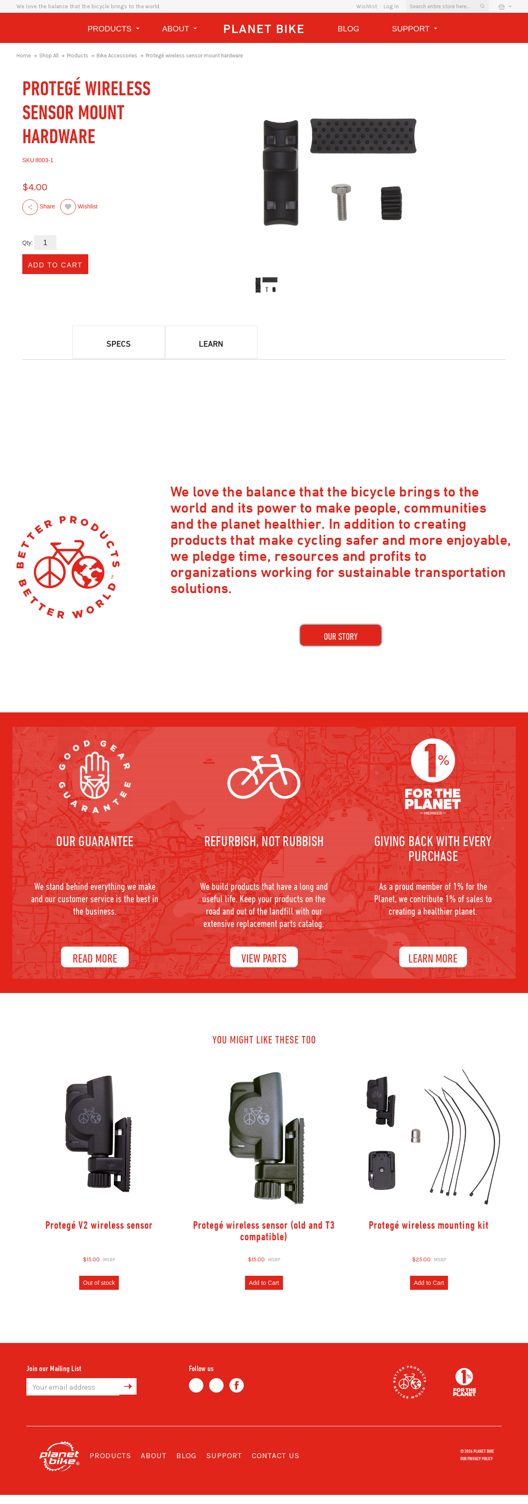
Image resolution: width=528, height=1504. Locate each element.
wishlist (366, 6)
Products (113, 29)
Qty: (27, 242)
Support (414, 29)
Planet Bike (264, 28)
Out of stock (99, 1290)
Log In (391, 6)
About (179, 29)
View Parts (264, 965)
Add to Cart (263, 1290)
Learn (211, 343)
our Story (341, 640)
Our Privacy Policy (476, 1467)
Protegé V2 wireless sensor (99, 1232)
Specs (118, 343)
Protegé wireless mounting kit (429, 1232)
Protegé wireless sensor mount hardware (194, 55)
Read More (95, 965)
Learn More (432, 965)
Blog (349, 28)
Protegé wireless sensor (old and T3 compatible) (264, 1238)
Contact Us (275, 1464)
